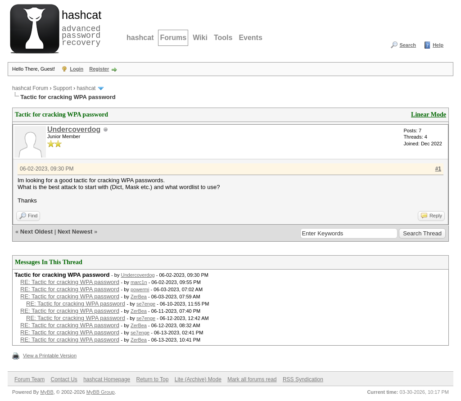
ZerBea (139, 296)
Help (438, 45)
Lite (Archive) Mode (198, 379)
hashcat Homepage (106, 379)
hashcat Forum (30, 88)
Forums (173, 37)
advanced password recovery (80, 27)
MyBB (46, 392)
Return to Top (152, 379)
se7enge (145, 303)
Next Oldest (36, 231)
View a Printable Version (50, 355)
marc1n (139, 282)
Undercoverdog (73, 129)
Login (76, 69)
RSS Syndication (303, 379)
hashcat (140, 37)
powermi (140, 289)
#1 (438, 169)
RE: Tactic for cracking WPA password (69, 282)
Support (62, 88)
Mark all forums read (251, 379)
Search (407, 45)
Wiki (200, 37)
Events (250, 37)
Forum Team (29, 379)
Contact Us (63, 379)
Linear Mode (428, 114)
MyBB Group (100, 392)
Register (99, 69)
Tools (223, 37)
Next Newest (75, 231)
